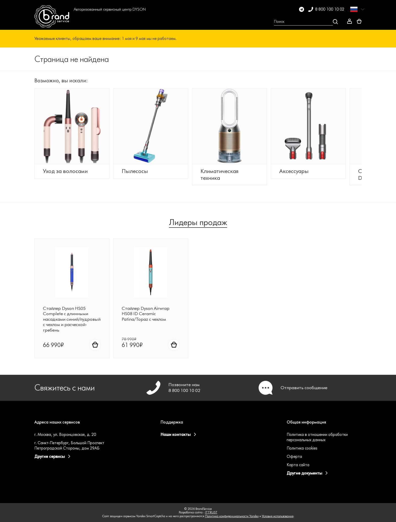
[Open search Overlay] (305, 22)
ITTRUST (211, 512)
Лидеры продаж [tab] (198, 222)
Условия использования (277, 516)
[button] (80, 22)
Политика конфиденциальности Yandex (232, 516)
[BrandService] (51, 22)
